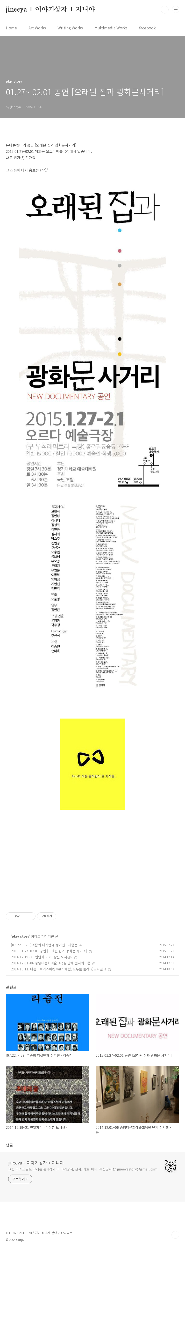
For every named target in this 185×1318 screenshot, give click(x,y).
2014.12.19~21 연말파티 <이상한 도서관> (41, 1024)
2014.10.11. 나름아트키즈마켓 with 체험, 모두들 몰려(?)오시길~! (58, 1036)
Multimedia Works (111, 28)
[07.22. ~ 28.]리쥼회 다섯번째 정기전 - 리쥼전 (44, 1012)
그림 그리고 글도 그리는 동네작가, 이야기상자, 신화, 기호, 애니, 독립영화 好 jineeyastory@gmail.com (82, 1236)
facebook (147, 28)
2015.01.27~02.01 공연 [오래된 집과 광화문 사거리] (49, 1018)
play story (20, 1003)
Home (11, 28)
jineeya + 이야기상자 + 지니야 (50, 9)
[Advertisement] (92, 854)
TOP (175, 1302)
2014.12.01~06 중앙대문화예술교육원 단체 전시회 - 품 (50, 1030)
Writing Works (70, 28)
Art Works (37, 28)
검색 (164, 9)
